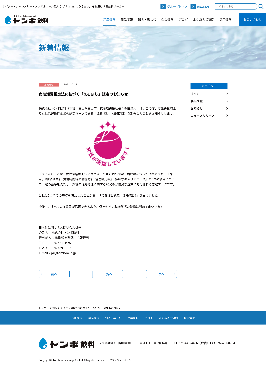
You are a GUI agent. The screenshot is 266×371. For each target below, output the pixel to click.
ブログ (183, 19)
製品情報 (197, 101)
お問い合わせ (252, 19)
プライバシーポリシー (121, 360)
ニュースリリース (203, 115)
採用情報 (225, 19)
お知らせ (197, 108)
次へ (161, 274)
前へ (54, 274)
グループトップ (177, 6)
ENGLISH (203, 6)
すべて (195, 93)
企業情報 (167, 19)
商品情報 (127, 19)
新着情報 (109, 19)
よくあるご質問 (203, 19)
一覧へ (107, 274)
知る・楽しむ (147, 19)
